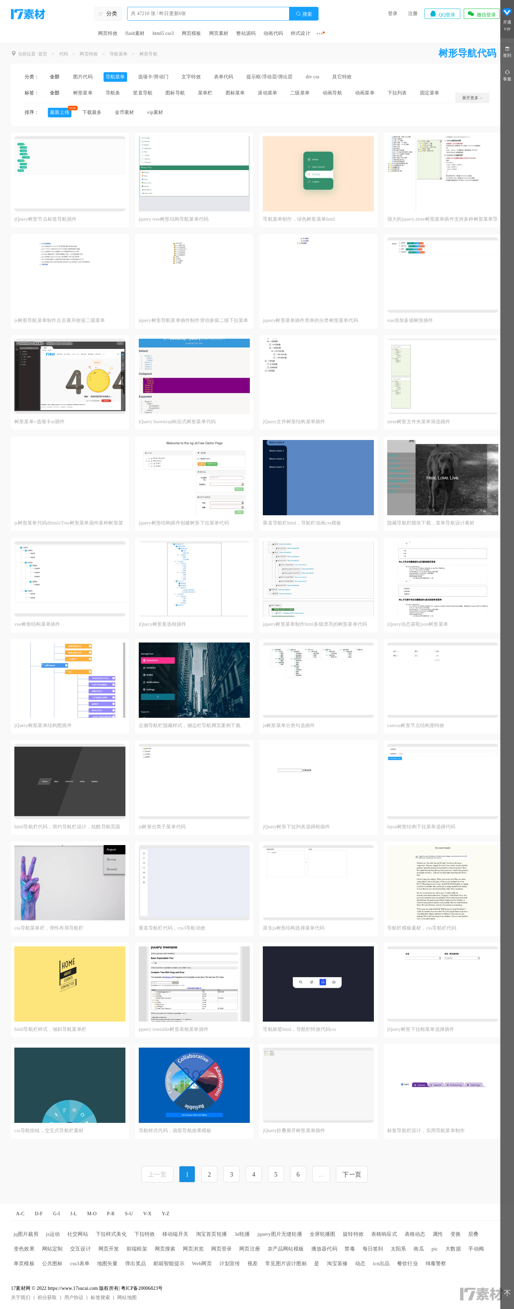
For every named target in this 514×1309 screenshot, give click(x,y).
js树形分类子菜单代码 (162, 826)
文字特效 (191, 76)
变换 (455, 1234)
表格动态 (415, 1234)
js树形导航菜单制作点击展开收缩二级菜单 (59, 320)
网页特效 (108, 33)
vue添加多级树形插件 (410, 320)
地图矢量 (107, 1263)
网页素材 (219, 33)
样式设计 (300, 33)
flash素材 (135, 33)
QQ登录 (442, 13)
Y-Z (165, 1213)
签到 (507, 51)
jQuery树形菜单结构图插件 (43, 725)
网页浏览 (193, 1249)
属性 (438, 1234)
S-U (129, 1213)
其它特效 (342, 76)
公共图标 (52, 1263)
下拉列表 (397, 92)
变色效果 (24, 1249)
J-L (73, 1213)
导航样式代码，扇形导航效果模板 (175, 1130)
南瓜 (419, 1249)
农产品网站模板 (286, 1249)
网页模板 (191, 33)
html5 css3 (163, 33)
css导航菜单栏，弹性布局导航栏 (48, 928)
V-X (147, 1213)
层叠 (473, 1234)
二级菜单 (300, 92)
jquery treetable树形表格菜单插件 (173, 1029)
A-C (20, 1213)
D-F (39, 1213)
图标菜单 (235, 92)
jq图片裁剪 (26, 1234)
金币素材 (124, 112)
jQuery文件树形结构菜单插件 (294, 421)
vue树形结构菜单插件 (37, 624)
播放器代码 (324, 1249)
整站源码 (246, 33)
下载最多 (92, 112)
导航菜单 (119, 53)
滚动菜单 (267, 92)
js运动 (53, 1234)
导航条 (113, 92)
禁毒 (349, 1249)
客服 (507, 75)
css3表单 (80, 1263)
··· (319, 33)
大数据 (453, 1249)
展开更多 (472, 97)
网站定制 (52, 1249)
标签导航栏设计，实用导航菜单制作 (426, 1130)
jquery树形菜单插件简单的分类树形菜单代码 (310, 320)
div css (313, 76)
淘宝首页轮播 (211, 1234)
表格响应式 (384, 1234)
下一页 (351, 1174)
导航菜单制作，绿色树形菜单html (299, 219)
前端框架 (136, 1249)
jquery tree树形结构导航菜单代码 (173, 219)
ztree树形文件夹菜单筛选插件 (418, 421)
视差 (252, 1263)
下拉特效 (144, 1234)
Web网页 (202, 1263)
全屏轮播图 (323, 1234)
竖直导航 (142, 92)
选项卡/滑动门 (153, 76)
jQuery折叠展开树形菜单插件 (294, 1130)
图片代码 (83, 76)
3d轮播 (242, 1234)
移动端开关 (175, 1234)
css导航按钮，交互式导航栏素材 (48, 1130)
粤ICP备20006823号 (142, 1288)
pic (435, 1249)
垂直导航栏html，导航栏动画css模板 (302, 523)
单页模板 (24, 1263)
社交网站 (77, 1234)
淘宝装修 (337, 1263)
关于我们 (20, 1297)
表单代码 (223, 76)
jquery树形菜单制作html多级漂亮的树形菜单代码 (315, 624)
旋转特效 (353, 1234)
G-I (56, 1213)
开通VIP (507, 20)
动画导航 (332, 92)
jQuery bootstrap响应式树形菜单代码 (177, 421)
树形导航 (148, 53)
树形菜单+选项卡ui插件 (39, 421)
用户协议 (74, 1297)
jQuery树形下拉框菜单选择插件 (420, 1029)
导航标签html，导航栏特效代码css (299, 1029)
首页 (42, 53)
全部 (54, 76)
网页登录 (221, 1249)
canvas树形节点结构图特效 (415, 725)
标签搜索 (100, 1297)
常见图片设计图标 (286, 1263)
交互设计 (80, 1249)
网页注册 (249, 1249)
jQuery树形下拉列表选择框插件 (296, 826)
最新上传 (59, 112)
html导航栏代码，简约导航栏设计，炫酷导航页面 (67, 826)
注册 (413, 13)
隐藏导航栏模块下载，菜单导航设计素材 (431, 523)
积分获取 (47, 1297)
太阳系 (398, 1249)
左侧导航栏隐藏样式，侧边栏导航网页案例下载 (190, 725)
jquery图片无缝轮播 (279, 1234)
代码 (63, 53)
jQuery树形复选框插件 (162, 624)
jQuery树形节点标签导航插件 (45, 219)
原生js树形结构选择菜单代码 (293, 928)
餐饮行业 (407, 1263)
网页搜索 (165, 1249)
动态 (360, 1263)
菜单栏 (205, 92)
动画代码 (273, 33)
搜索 (304, 14)
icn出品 (381, 1263)
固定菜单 (429, 92)
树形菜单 (83, 92)
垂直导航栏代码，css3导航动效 (172, 928)
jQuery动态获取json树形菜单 (417, 624)
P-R (110, 1213)
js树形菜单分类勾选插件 (289, 725)
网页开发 (108, 1249)
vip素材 (155, 112)
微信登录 (481, 13)
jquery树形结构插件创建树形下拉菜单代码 (184, 523)
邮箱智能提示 (169, 1263)
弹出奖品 (135, 1263)
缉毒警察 (435, 1263)
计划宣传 (229, 1263)
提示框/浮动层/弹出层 (269, 76)
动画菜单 (365, 92)
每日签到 (373, 1249)
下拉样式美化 (111, 1234)
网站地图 (127, 1297)
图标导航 (175, 92)
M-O (92, 1213)
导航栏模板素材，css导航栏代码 (421, 928)
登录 (392, 13)
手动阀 (476, 1249)
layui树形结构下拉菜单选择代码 (421, 826)
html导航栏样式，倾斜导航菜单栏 (50, 1029)
